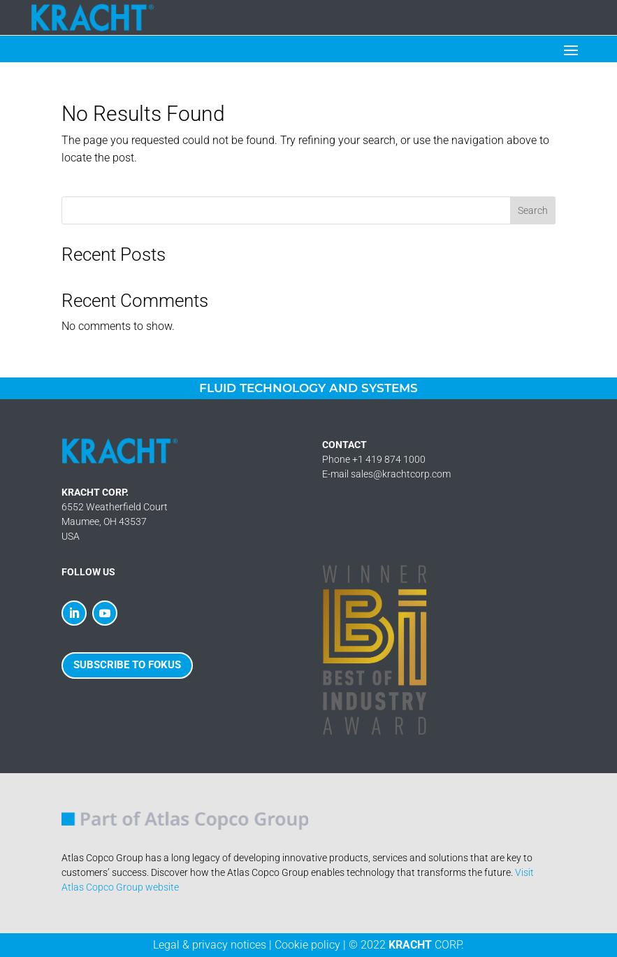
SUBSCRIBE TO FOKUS (127, 665)
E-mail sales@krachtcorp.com (386, 474)
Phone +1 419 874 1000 (374, 459)
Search (533, 210)
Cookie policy (307, 944)
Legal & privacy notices (209, 944)
